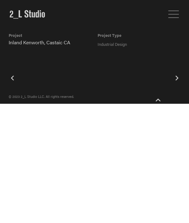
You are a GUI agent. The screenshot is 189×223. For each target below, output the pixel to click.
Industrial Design (112, 44)
